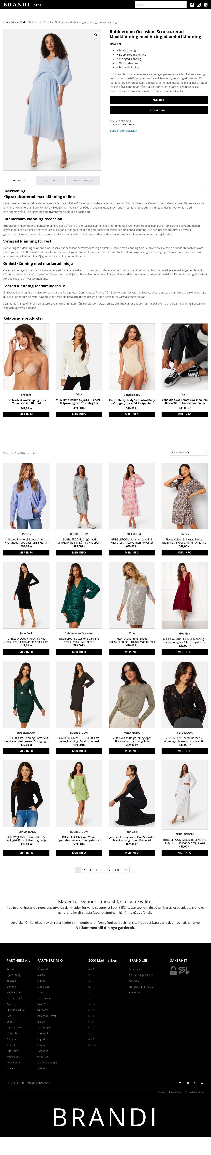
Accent (11, 968)
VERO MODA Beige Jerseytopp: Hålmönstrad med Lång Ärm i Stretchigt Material (132, 739)
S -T (90, 1021)
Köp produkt (158, 110)
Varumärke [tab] (51, 180)
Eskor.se (12, 1038)
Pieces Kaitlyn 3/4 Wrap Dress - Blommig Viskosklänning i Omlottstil (184, 540)
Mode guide (136, 968)
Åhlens (41, 1067)
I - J (90, 992)
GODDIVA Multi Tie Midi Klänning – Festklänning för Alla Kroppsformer (185, 640)
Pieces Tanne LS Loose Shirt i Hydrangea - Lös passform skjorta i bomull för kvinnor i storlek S (26, 540)
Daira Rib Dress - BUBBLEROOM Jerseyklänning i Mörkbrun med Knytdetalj (79, 739)
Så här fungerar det (141, 974)
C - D (91, 974)
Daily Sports (14, 1026)
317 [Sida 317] (108, 869)
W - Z (91, 1032)
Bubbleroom (14, 992)
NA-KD (41, 1003)
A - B (91, 968)
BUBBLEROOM (79, 533)
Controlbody (132, 394)
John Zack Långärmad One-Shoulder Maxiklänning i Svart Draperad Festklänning (131, 838)
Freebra (26, 394)
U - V (91, 1026)
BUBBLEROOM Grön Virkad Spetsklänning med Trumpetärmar (79, 838)
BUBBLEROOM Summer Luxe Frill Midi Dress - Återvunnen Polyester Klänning (132, 540)
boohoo (11, 980)
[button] (96, 35)
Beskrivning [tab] (20, 180)
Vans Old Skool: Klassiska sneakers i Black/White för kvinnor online (185, 401)
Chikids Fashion (16, 1009)
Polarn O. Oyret (46, 1015)
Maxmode (43, 968)
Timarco (42, 1044)
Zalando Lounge (47, 1062)
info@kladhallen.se (38, 1082)
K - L (91, 997)
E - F (91, 980)
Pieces (26, 533)
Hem (6, 22)
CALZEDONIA (15, 997)
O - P (91, 1009)
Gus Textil (13, 1050)
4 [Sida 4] (96, 869)
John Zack (26, 632)
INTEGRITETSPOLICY (142, 986)
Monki (41, 992)
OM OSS (134, 980)
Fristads (11, 1044)
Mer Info (158, 99)
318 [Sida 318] (116, 869)
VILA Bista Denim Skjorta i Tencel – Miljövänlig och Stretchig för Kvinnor (79, 401)
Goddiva (184, 633)
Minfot (41, 980)
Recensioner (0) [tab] (84, 180)
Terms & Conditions (195, 1091)
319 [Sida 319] (125, 869)
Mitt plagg (43, 986)
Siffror (92, 1044)
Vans (184, 394)
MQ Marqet (44, 997)
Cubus (10, 1021)
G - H (91, 986)
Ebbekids (12, 1032)
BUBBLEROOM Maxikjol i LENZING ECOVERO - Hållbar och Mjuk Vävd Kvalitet (184, 841)
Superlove (43, 1038)
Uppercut (42, 1056)
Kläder (23, 22)
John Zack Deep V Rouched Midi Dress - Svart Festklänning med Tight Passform (26, 639)
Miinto (41, 974)
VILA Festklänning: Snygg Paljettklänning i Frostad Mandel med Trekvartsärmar (132, 639)
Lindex (11, 1067)
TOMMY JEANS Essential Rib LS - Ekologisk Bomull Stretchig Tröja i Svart (26, 838)
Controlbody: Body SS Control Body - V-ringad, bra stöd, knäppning (132, 401)
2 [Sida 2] (84, 869)
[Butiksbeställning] (189, 452)
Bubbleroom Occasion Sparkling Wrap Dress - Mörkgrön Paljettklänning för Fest (79, 639)
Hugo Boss (13, 1056)
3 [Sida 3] (90, 869)
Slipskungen (44, 1026)
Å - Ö (91, 1038)
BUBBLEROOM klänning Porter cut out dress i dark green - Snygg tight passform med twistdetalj (26, 739)
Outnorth (42, 1009)
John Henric (14, 1062)
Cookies (161, 1091)
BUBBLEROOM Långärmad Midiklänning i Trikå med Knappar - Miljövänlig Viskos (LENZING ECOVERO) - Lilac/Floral (79, 540)
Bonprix (11, 986)
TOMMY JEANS (26, 831)
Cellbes (11, 1003)
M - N (91, 1003)
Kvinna (14, 22)
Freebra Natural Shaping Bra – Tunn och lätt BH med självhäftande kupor (26, 401)
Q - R (91, 1015)
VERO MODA (132, 732)
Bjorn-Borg (13, 974)
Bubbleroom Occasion (123, 130)
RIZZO (41, 1021)
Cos (9, 1015)
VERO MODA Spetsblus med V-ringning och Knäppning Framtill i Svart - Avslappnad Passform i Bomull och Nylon (184, 739)
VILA (79, 394)
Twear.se (42, 1050)
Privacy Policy (175, 1091)
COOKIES (134, 992)
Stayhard (42, 1032)
